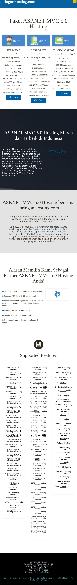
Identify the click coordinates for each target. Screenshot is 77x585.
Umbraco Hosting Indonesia (63, 444)
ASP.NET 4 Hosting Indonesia (14, 383)
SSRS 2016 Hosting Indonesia (38, 498)
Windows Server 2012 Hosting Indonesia (38, 388)
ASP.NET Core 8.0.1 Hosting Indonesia (13, 431)
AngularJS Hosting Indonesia (63, 472)
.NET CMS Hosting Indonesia (63, 448)
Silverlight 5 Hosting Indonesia (38, 373)
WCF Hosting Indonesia (14, 502)
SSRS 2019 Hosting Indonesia (38, 508)
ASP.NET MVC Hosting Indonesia (13, 445)
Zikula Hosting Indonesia (63, 396)
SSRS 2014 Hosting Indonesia (38, 493)
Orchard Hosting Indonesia (63, 434)
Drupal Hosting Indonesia (63, 439)
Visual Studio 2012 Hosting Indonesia (38, 416)
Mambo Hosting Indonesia (63, 463)
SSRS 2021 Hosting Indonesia (38, 512)
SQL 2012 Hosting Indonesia (38, 455)
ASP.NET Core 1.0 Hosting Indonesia (14, 402)
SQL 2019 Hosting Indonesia (38, 474)
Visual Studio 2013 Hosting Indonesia (38, 421)
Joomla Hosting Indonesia (63, 368)
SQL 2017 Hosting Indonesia (38, 469)
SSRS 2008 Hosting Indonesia (38, 484)
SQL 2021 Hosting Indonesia (38, 479)
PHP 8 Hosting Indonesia (63, 415)
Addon (60, 578)
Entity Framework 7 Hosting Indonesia (38, 532)
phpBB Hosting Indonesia (63, 420)
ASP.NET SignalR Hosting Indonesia (14, 511)
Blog (4, 578)
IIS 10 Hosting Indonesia (13, 493)
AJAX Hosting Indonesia (14, 506)
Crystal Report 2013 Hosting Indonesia (38, 522)
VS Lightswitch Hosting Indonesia (38, 445)
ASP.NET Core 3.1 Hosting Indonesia (14, 412)
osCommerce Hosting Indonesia (63, 405)
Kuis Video (42, 580)
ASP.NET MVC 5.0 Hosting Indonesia (14, 460)
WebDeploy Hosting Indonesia (13, 498)
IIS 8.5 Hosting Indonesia (13, 488)
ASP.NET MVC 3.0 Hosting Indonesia (14, 450)
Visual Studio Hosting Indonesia (38, 412)
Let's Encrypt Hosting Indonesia (63, 391)
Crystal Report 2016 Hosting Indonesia (38, 527)
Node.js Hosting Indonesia (63, 482)
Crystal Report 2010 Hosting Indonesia (38, 517)
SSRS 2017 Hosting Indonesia (38, 503)
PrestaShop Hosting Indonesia (63, 424)
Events (66, 578)
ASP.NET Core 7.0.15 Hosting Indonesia (13, 426)
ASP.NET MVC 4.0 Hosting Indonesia (14, 455)
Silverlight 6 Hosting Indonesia (38, 378)
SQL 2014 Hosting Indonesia (38, 460)
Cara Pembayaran (14, 578)
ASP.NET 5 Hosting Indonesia (14, 397)
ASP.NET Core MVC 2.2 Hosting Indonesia (13, 474)
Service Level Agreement (46, 578)
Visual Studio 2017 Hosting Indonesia (38, 431)
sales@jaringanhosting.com (41, 572)
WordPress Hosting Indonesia (63, 373)
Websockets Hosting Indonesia (63, 487)
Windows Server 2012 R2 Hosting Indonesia (38, 392)
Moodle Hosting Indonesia (63, 453)
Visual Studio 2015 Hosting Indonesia (38, 426)
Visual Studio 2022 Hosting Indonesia (38, 440)
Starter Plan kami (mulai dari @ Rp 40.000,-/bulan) (40, 230)
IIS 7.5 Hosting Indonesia (13, 479)
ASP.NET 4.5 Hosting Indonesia (14, 388)
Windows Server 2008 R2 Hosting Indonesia (38, 383)
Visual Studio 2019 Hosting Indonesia (38, 436)
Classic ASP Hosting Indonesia (13, 368)
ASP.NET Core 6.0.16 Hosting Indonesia (13, 421)
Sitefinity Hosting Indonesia (63, 458)
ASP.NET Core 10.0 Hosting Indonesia (14, 440)
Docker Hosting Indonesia (63, 383)
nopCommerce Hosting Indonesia (63, 400)
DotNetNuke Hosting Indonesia (63, 378)
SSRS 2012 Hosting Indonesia (38, 488)
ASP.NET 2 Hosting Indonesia (14, 373)
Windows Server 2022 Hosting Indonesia (38, 407)
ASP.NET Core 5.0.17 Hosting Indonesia (13, 416)
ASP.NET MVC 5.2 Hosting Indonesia (14, 464)
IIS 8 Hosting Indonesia (14, 484)
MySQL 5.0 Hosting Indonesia (63, 468)
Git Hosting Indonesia (63, 387)
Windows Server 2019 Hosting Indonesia (38, 402)
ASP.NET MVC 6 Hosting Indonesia (14, 469)
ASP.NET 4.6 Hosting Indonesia (14, 392)
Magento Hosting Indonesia (63, 429)
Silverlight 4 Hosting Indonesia (38, 368)
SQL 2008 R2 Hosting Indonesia (38, 450)
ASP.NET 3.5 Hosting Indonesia (14, 378)
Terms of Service (29, 578)
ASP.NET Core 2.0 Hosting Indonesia (14, 407)
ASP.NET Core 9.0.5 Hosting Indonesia (13, 436)
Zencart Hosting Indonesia (63, 410)
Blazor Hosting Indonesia (63, 477)
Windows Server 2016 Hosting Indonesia (38, 397)
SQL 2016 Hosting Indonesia (38, 464)
